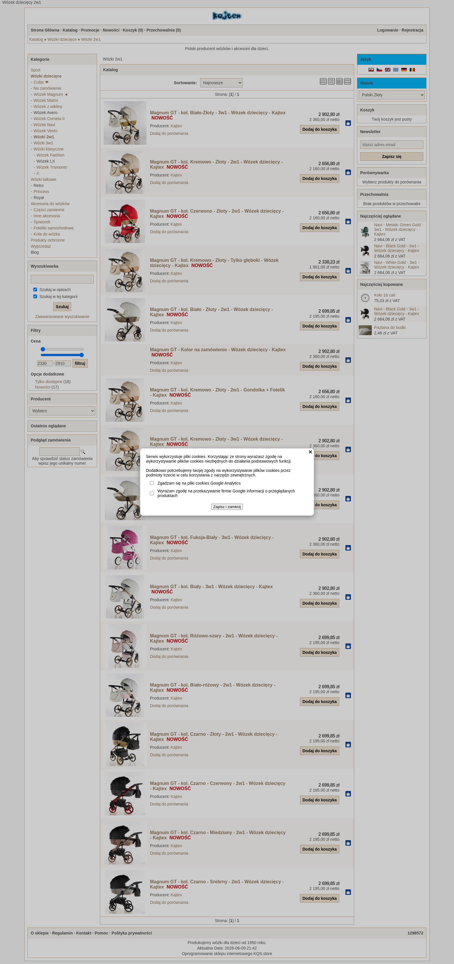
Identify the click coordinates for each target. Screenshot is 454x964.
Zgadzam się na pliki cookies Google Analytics (199, 483)
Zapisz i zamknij (227, 507)
